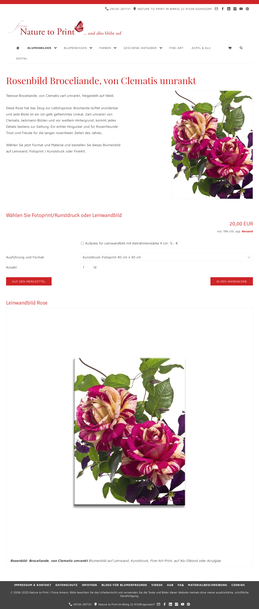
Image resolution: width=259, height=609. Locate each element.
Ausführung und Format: (25, 257)
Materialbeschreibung (207, 585)
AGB (170, 585)
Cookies (238, 585)
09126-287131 (118, 9)
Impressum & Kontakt (32, 585)
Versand (247, 231)
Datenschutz (66, 585)
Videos (157, 585)
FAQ (181, 585)
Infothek (89, 585)
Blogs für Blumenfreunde (124, 585)
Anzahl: (12, 267)
